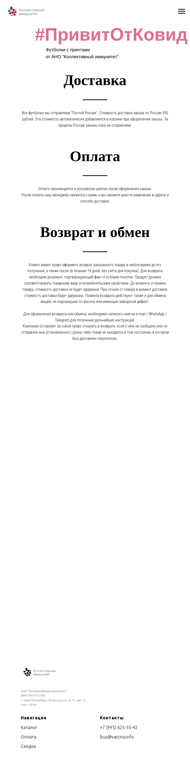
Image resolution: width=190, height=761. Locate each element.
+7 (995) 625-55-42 (119, 727)
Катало (28, 727)
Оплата (28, 736)
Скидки (28, 746)
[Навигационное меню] (181, 11)
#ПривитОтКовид (111, 34)
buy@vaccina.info (117, 736)
